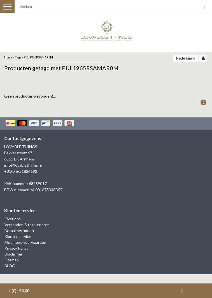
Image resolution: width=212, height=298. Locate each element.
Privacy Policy (16, 248)
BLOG (9, 265)
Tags (18, 57)
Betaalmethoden (19, 230)
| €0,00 (19, 290)
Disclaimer (13, 254)
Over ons (12, 218)
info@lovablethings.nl (23, 165)
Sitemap (11, 259)
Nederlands (185, 58)
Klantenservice (17, 236)
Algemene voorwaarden (25, 242)
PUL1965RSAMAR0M (38, 57)
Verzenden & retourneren (27, 224)
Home (8, 57)
